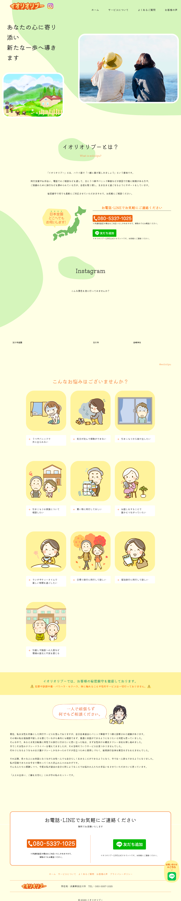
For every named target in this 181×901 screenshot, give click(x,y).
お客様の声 (102, 871)
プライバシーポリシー (121, 871)
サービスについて (67, 871)
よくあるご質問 (86, 871)
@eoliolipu (165, 361)
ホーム (52, 871)
